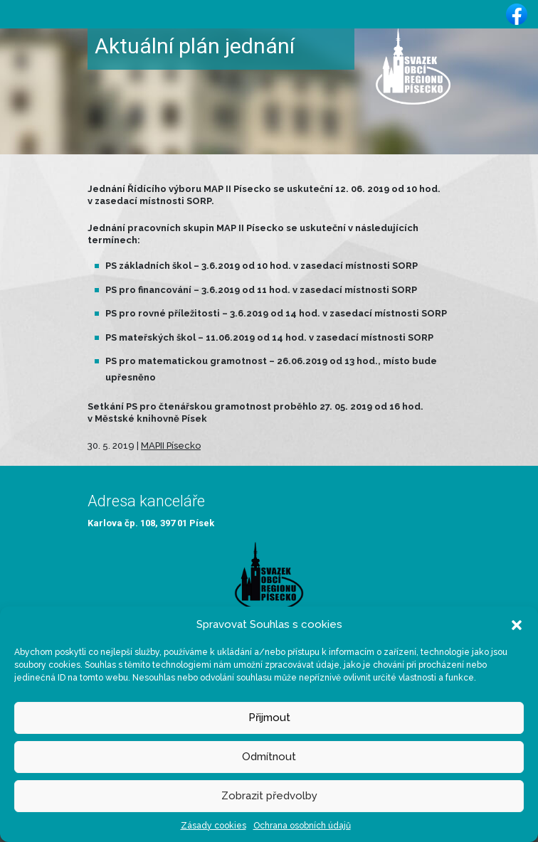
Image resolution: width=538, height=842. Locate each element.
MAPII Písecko (171, 445)
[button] (517, 624)
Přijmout (269, 717)
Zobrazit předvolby (269, 795)
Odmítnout (269, 756)
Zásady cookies (213, 826)
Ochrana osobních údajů (302, 826)
